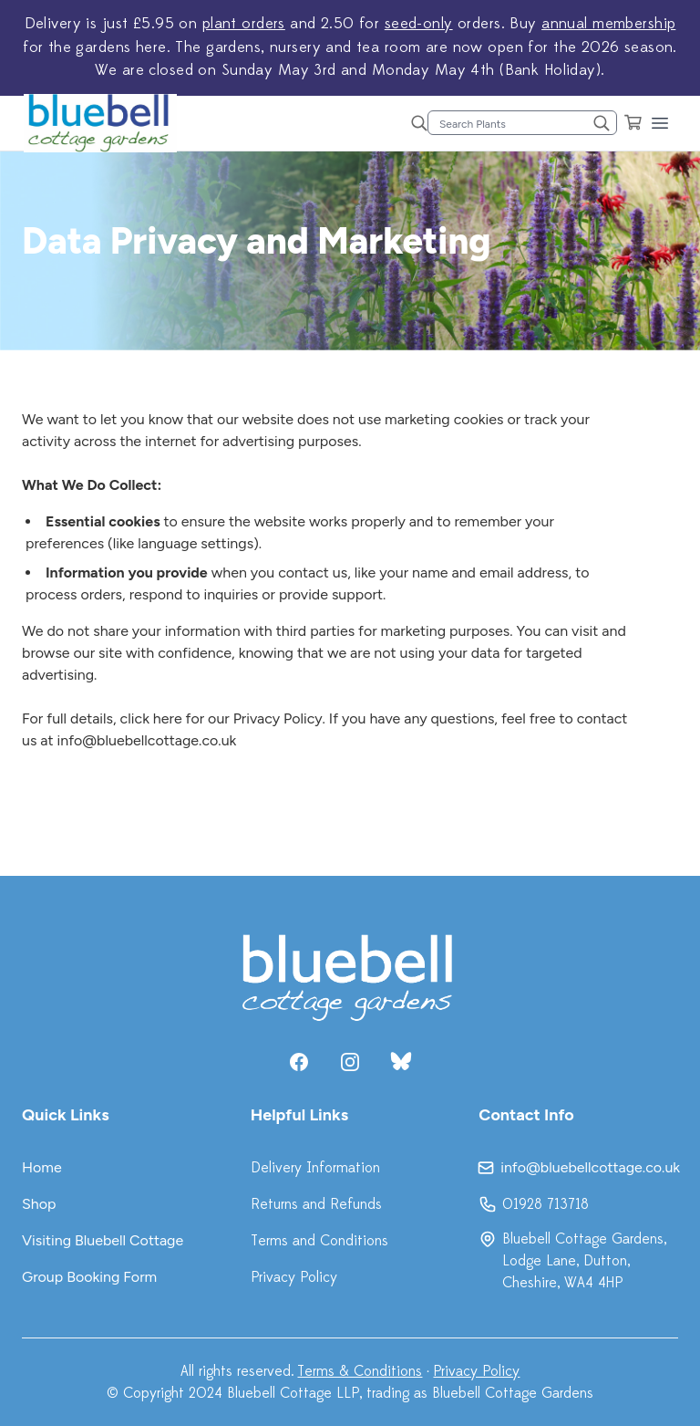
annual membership (608, 24)
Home (42, 1167)
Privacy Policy (294, 1277)
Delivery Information (315, 1168)
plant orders (243, 24)
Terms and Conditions (319, 1241)
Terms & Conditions (359, 1371)
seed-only (419, 24)
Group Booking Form (89, 1276)
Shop (39, 1204)
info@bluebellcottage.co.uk (147, 740)
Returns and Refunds (316, 1204)
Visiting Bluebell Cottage (102, 1240)
